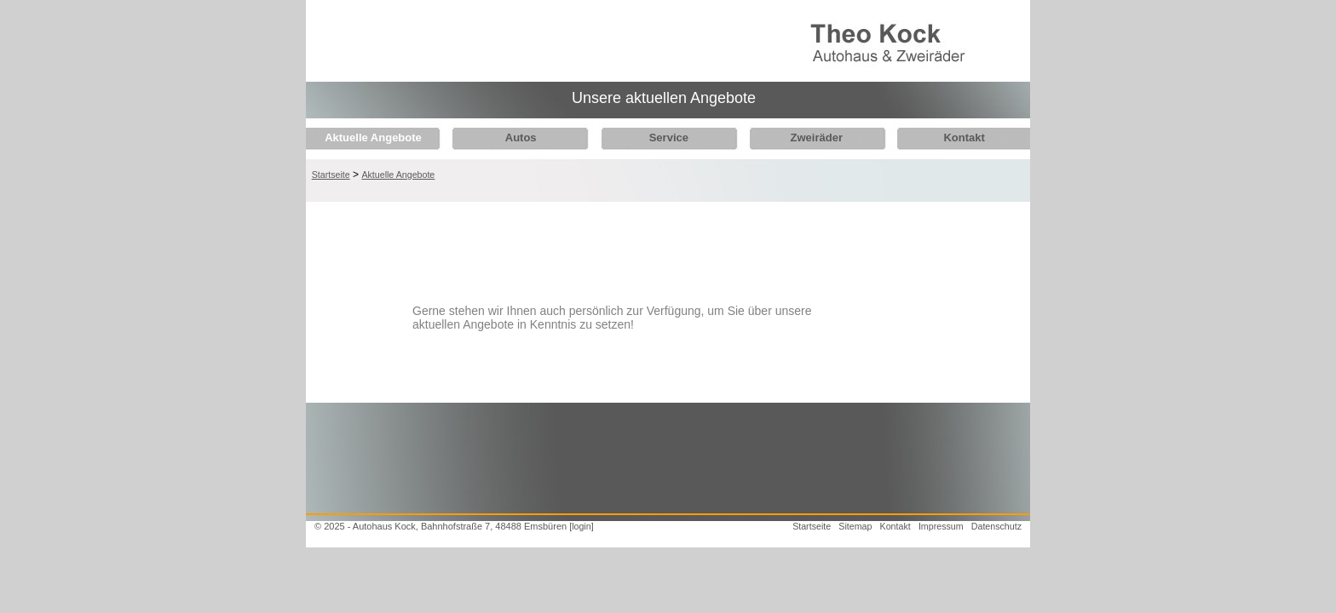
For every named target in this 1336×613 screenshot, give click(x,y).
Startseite (331, 174)
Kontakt (946, 137)
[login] (581, 526)
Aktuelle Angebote (373, 137)
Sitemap (855, 526)
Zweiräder (803, 137)
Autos (516, 137)
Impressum (941, 526)
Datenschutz (996, 526)
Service (659, 137)
